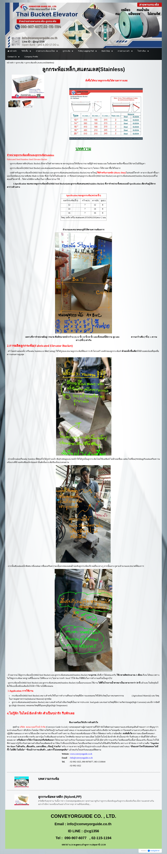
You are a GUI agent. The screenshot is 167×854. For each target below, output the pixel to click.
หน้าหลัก (10, 63)
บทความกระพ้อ (48, 779)
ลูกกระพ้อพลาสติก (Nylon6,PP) (59, 797)
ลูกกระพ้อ (19, 63)
